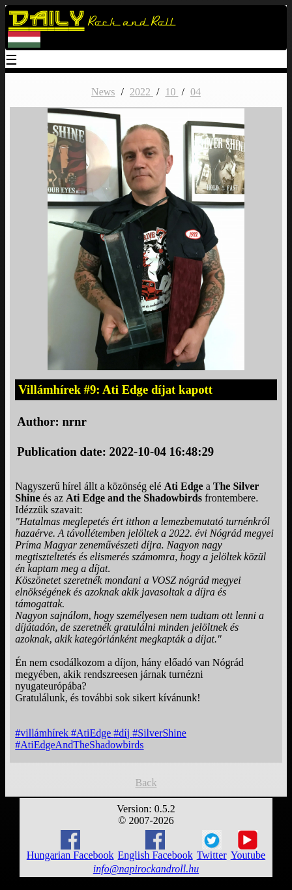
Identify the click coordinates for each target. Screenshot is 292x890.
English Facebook (155, 845)
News (103, 91)
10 (171, 91)
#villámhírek (43, 733)
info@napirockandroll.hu (146, 868)
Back (146, 782)
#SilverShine (159, 733)
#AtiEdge (92, 733)
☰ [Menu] (11, 61)
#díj (122, 733)
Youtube (248, 845)
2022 (141, 91)
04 (195, 91)
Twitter (212, 845)
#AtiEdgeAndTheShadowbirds (79, 744)
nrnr (74, 421)
